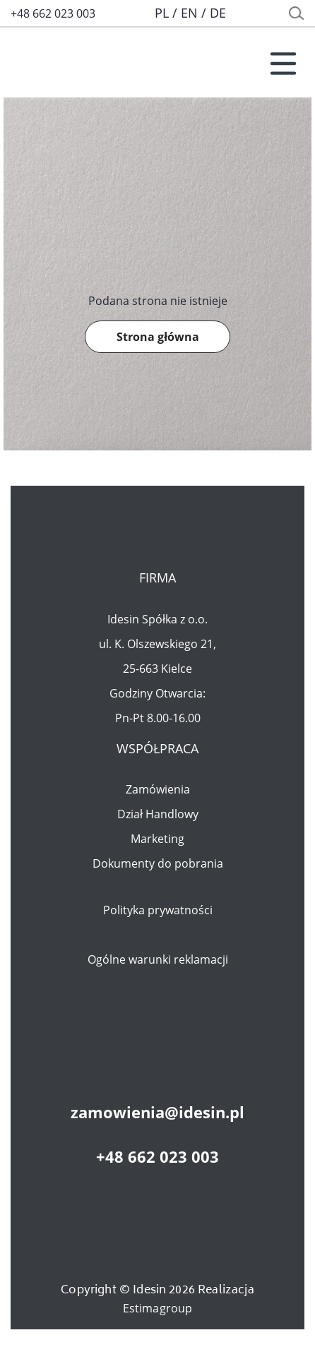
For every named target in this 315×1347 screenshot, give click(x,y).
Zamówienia (158, 789)
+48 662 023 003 (53, 13)
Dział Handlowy (157, 814)
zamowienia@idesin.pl (157, 1111)
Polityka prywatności (158, 910)
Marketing (157, 838)
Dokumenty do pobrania (158, 863)
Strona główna (158, 337)
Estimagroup (158, 1308)
